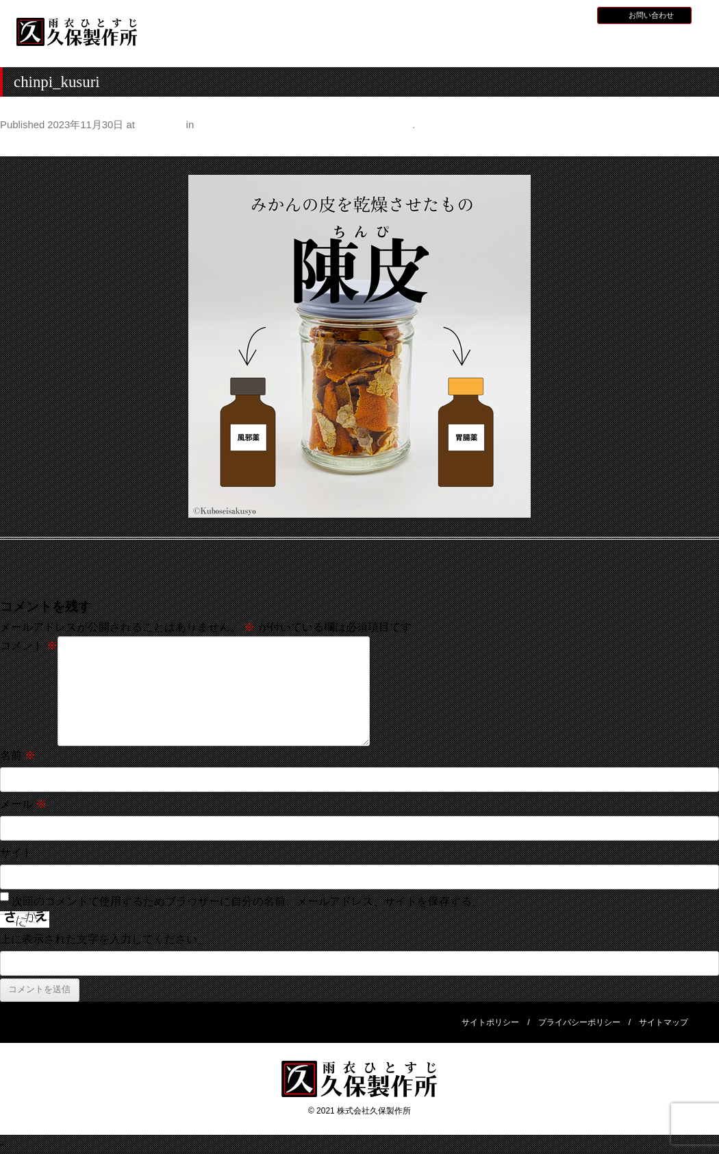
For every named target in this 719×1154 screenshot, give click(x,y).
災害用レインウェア (563, 45)
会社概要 (655, 43)
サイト (16, 852)
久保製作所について (288, 45)
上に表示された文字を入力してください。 (104, 939)
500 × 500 (160, 124)
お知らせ (494, 14)
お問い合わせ (651, 15)
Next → (701, 145)
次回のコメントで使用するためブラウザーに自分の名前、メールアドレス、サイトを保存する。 (247, 901)
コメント (29, 645)
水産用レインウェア (380, 45)
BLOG (571, 14)
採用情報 (535, 14)
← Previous (28, 145)
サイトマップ (663, 1022)
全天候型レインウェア (472, 45)
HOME (197, 43)
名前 (18, 755)
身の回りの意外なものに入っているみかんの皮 (304, 124)
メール (23, 804)
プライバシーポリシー (579, 1022)
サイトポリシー (490, 1022)
